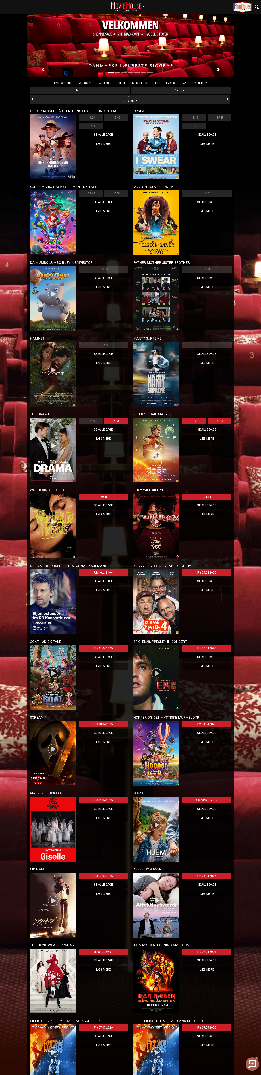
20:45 (104, 496)
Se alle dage (103, 134)
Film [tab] (79, 90)
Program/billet (63, 83)
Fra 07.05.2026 (206, 951)
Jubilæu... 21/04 (103, 572)
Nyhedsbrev (199, 83)
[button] (42, 70)
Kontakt (122, 83)
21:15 (207, 496)
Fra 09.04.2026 (206, 572)
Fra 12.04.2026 (103, 800)
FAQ (183, 83)
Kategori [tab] (179, 90)
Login (157, 83)
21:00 (116, 421)
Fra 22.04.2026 (103, 876)
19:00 (194, 421)
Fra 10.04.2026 (103, 724)
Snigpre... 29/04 (103, 951)
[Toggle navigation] (4, 7)
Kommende (85, 83)
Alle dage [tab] (130, 99)
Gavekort (105, 83)
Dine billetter (140, 83)
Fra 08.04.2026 (206, 648)
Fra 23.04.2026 (206, 876)
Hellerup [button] (129, 5)
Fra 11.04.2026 (103, 648)
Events (170, 83)
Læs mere (103, 143)
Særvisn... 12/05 (206, 800)
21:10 (220, 421)
